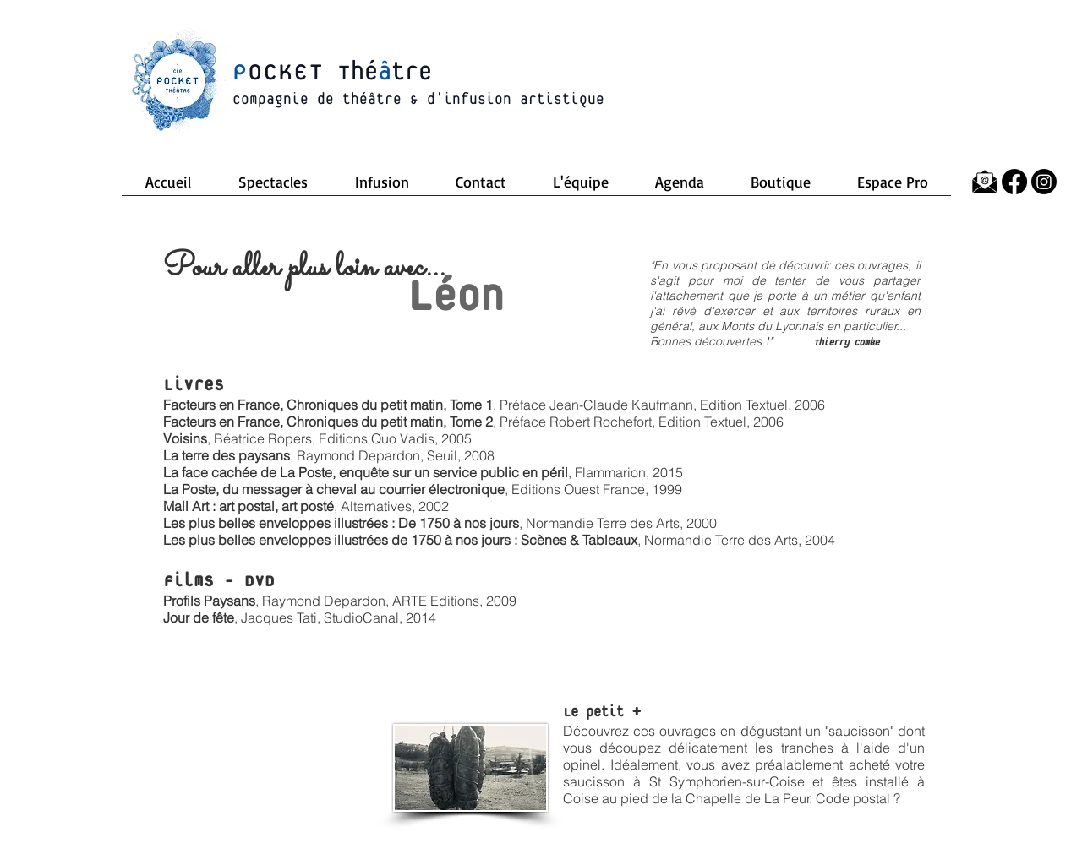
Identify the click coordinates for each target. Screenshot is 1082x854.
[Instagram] (1044, 181)
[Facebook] (1014, 181)
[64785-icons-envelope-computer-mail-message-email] (984, 181)
